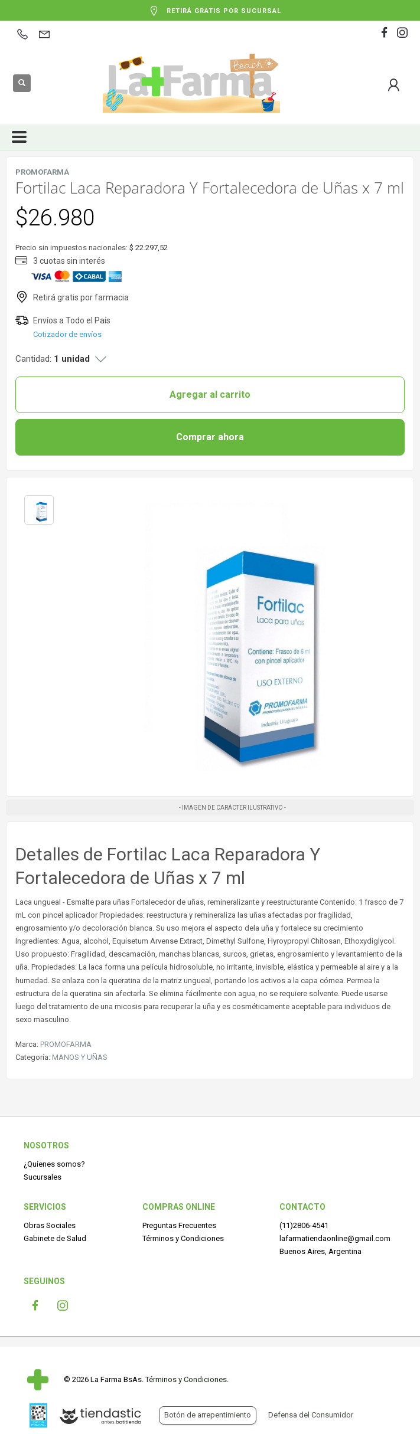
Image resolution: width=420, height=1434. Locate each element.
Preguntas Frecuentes (179, 1225)
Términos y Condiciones (183, 1238)
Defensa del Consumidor (310, 1414)
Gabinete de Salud (55, 1238)
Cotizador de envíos (67, 334)
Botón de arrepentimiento (207, 1414)
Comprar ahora (210, 437)
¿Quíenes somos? (54, 1164)
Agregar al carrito (210, 394)
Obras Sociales (50, 1225)
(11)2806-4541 (303, 1225)
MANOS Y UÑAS (80, 1057)
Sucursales (42, 1177)
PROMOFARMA (66, 1044)
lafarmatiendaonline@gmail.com (334, 1238)
